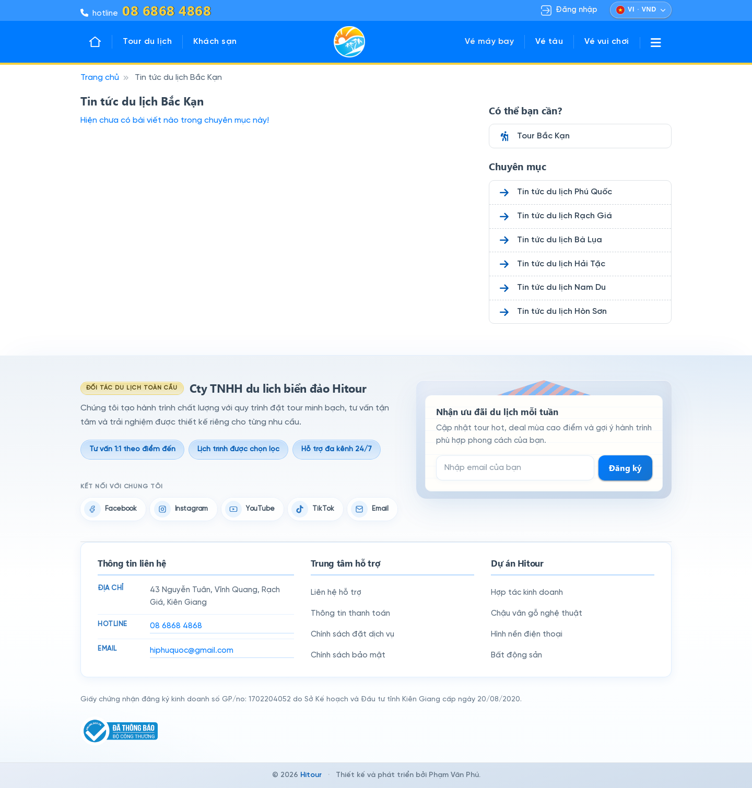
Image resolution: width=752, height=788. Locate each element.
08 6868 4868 (176, 626)
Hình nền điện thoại (526, 634)
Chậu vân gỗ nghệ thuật (536, 613)
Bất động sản (516, 655)
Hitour (311, 775)
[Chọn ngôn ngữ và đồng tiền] (641, 10)
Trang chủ (99, 77)
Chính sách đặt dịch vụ (352, 634)
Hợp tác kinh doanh (527, 593)
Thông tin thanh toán (350, 613)
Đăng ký (625, 467)
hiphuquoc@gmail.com (191, 650)
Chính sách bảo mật (348, 655)
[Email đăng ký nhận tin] (515, 467)
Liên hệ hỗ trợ (336, 593)
